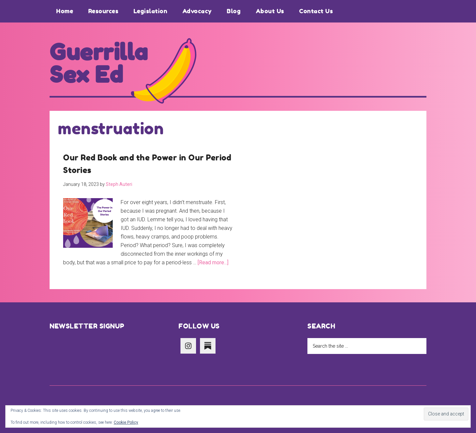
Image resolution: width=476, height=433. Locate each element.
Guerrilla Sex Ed (99, 63)
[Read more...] (213, 262)
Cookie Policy (126, 422)
